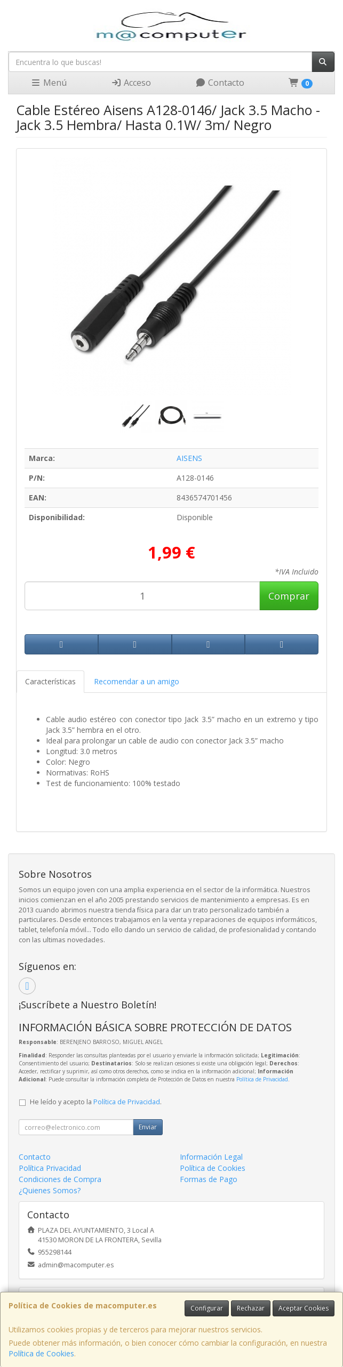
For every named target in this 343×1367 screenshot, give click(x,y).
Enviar (148, 1126)
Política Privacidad (50, 1168)
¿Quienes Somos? (50, 1190)
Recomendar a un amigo (136, 681)
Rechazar (251, 1308)
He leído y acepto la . (96, 1101)
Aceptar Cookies (303, 1308)
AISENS (189, 458)
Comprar (288, 595)
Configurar (206, 1308)
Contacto (219, 82)
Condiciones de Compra (60, 1179)
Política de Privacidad (262, 1079)
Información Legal (211, 1157)
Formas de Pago (208, 1179)
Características (50, 681)
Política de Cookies (41, 1353)
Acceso (131, 82)
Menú (48, 82)
